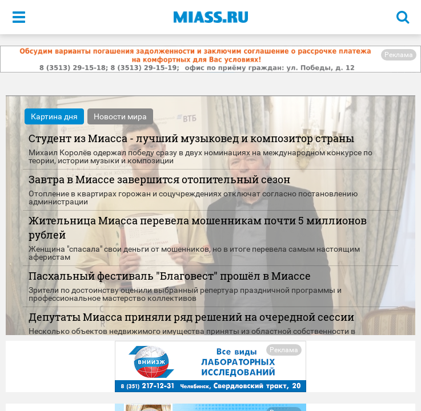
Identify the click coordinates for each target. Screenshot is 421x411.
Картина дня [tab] (54, 116)
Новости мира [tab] (120, 116)
